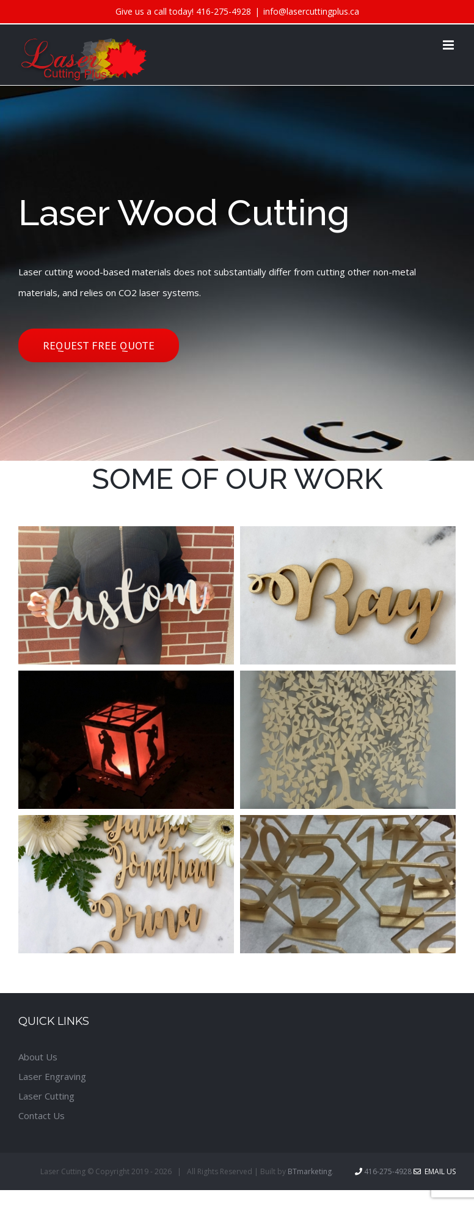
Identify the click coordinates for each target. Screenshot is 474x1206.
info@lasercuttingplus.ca (311, 11)
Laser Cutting (46, 1096)
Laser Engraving (52, 1076)
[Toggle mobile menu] (449, 45)
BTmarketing (310, 1171)
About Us (37, 1057)
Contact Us (41, 1115)
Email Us (435, 1171)
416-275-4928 (223, 11)
